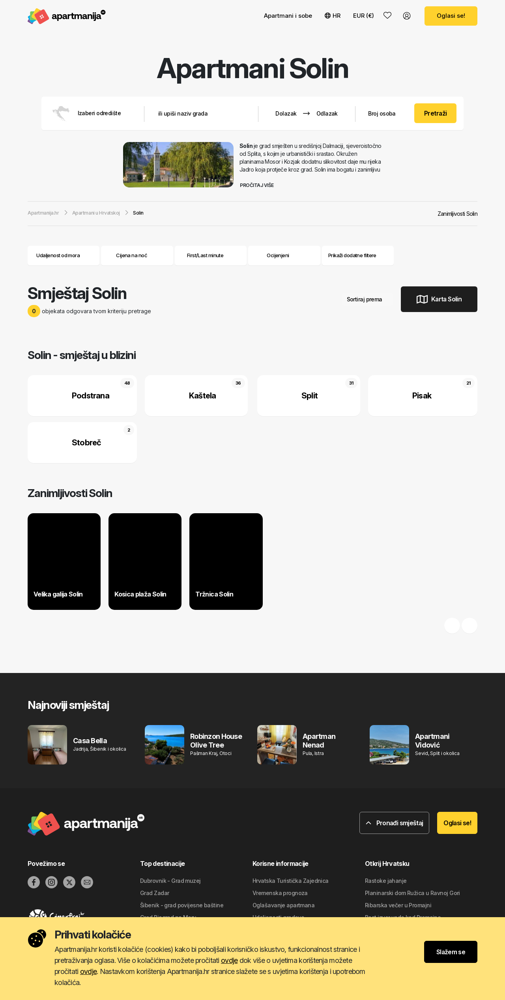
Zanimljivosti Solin (457, 213)
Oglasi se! (451, 15)
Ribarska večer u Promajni (398, 905)
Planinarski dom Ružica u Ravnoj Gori (412, 893)
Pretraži (435, 113)
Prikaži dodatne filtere (357, 255)
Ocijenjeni (278, 255)
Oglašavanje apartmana (283, 905)
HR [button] (332, 15)
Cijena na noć (137, 255)
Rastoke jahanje (386, 880)
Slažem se (450, 952)
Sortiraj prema (367, 299)
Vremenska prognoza (280, 893)
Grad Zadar (154, 893)
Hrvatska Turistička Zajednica (290, 880)
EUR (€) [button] (363, 15)
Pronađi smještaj (394, 823)
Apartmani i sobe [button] (288, 15)
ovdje (229, 960)
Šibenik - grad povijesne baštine (181, 905)
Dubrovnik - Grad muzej (170, 880)
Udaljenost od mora (63, 255)
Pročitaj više (259, 185)
